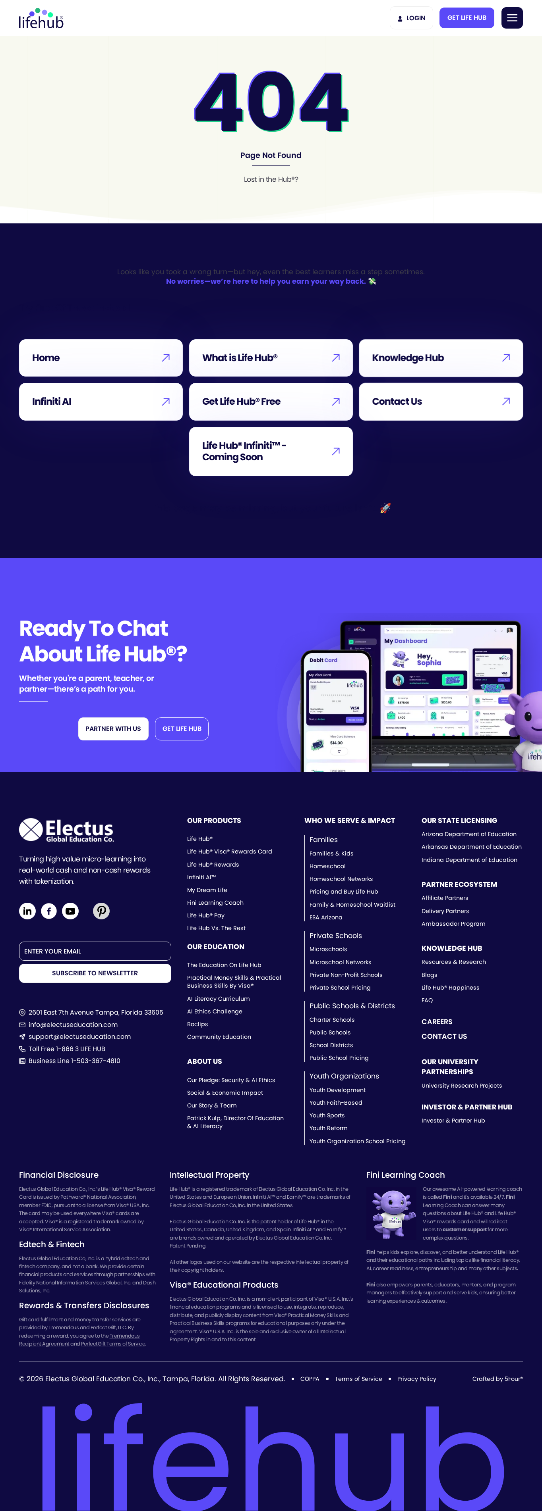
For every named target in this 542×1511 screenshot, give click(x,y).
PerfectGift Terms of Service (113, 1343)
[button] (466, 18)
